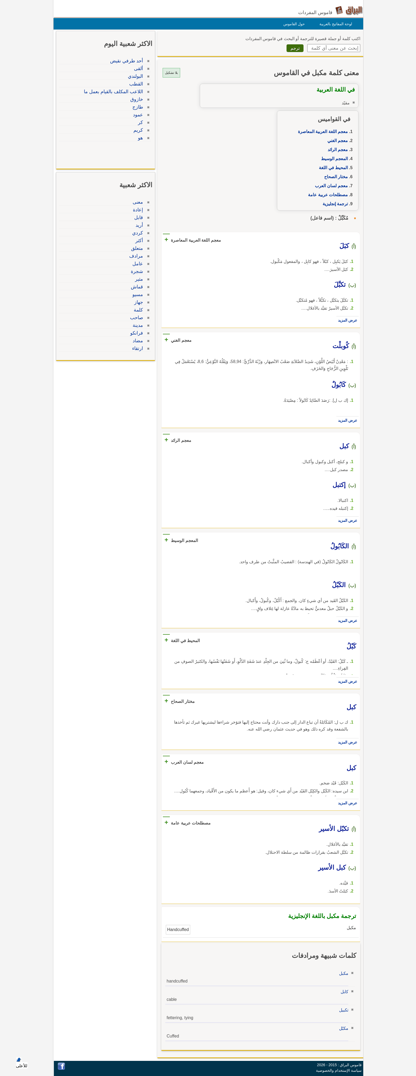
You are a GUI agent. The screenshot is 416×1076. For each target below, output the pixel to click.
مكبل (342, 973)
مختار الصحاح (334, 176)
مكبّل (342, 1028)
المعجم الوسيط (333, 158)
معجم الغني (336, 140)
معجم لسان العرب (330, 185)
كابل (343, 991)
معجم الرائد (336, 149)
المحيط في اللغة (332, 167)
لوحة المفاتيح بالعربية (334, 24)
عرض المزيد (346, 320)
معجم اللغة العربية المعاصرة (321, 131)
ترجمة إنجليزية (333, 204)
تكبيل (342, 1010)
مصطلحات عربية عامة (326, 195)
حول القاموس (293, 24)
